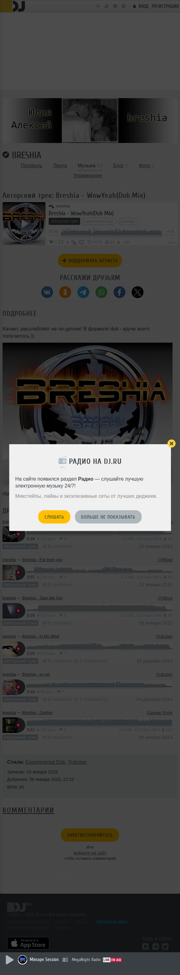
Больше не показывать (108, 517)
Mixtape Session (44, 959)
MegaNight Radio (86, 959)
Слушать (54, 517)
